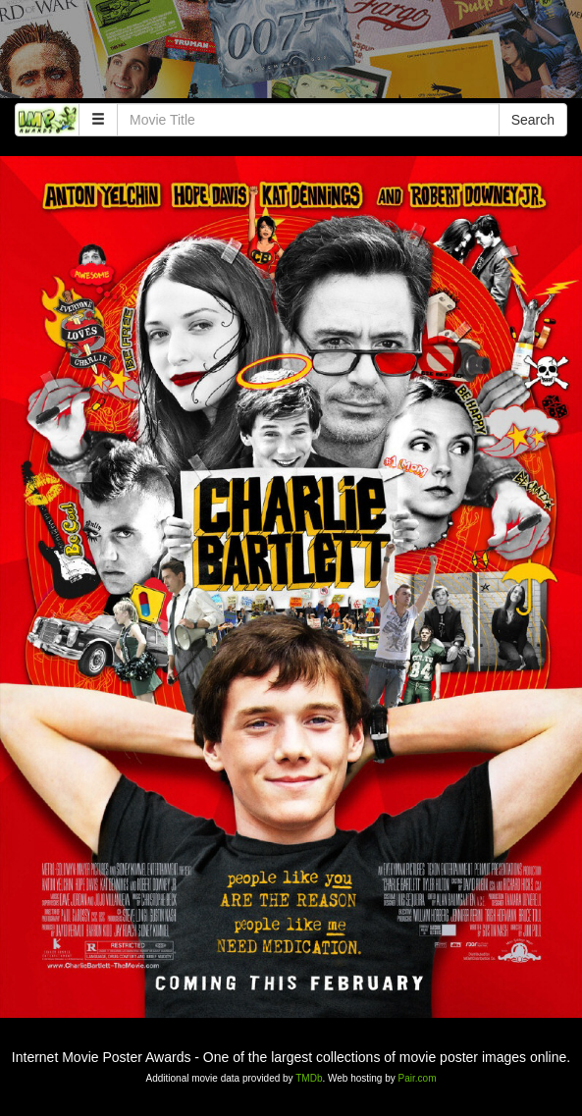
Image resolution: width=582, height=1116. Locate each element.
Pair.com (417, 1078)
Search (533, 120)
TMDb (308, 1078)
